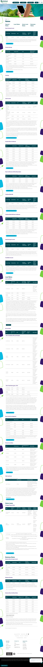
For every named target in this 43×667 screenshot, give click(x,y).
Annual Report (25, 647)
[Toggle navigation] (41, 2)
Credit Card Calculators (10, 499)
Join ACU (23, 2)
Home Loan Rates (25, 25)
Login (36, 2)
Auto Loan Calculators (10, 412)
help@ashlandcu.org (17, 647)
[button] (39, 2)
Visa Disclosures (8, 497)
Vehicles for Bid (25, 648)
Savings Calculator (9, 43)
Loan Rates (17, 24)
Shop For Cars (30, 2)
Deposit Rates (7, 25)
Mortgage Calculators (10, 553)
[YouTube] (28, 634)
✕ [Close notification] (29, 658)
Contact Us (7, 648)
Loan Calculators (9, 472)
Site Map (25, 637)
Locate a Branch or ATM (16, 645)
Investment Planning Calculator (11, 137)
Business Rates (33, 25)
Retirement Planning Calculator (11, 235)
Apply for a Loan (16, 2)
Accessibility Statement (20, 637)
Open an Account (4, 665)
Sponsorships (24, 645)
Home (6, 19)
